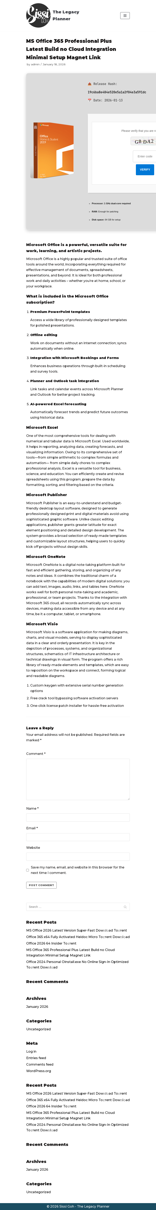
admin (35, 64)
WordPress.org (38, 1071)
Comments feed (39, 1064)
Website (33, 848)
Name (32, 808)
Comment (36, 754)
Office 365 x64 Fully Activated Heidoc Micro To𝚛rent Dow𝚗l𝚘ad (78, 937)
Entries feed (36, 1058)
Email (32, 828)
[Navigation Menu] (125, 15)
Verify (145, 169)
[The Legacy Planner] (59, 15)
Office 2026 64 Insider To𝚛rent (51, 943)
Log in (31, 1051)
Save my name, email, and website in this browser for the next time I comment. (77, 870)
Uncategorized (38, 1029)
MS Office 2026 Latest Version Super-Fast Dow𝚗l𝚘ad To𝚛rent (76, 930)
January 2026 (37, 1007)
